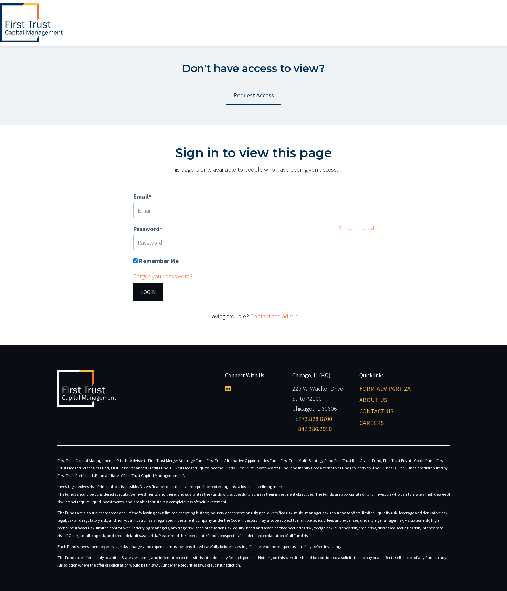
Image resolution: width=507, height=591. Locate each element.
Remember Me (159, 261)
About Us (373, 400)
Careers (371, 423)
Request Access (253, 95)
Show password (356, 228)
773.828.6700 (315, 419)
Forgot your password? (163, 276)
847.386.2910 (315, 429)
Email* (142, 196)
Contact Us (376, 411)
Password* (147, 229)
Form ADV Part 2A (385, 388)
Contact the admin (274, 316)
